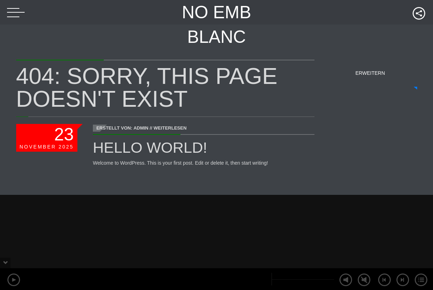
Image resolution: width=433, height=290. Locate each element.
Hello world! (150, 147)
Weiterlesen (169, 128)
